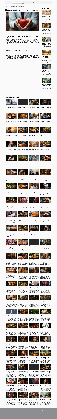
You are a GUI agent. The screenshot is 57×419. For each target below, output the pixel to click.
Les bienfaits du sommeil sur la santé (45, 134)
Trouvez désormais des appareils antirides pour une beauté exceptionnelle (45, 345)
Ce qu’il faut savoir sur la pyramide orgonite (23, 330)
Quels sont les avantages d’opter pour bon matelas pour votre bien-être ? (34, 149)
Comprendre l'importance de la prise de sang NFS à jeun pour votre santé (11, 163)
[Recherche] (17, 3)
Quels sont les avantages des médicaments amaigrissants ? (23, 191)
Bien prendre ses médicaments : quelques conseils (23, 401)
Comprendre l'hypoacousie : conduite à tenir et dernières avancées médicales (46, 107)
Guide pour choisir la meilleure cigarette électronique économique (11, 107)
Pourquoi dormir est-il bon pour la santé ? (45, 274)
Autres (43, 2)
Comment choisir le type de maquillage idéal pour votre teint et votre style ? (11, 121)
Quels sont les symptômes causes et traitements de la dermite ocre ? (11, 289)
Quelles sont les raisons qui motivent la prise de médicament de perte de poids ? (11, 177)
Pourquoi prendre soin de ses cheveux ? (34, 316)
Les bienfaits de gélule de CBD (45, 358)
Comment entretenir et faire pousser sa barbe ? (23, 372)
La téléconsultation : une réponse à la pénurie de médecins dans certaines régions (34, 121)
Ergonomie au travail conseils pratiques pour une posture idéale (46, 44)
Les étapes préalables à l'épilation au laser (11, 316)
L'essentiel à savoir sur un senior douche (45, 260)
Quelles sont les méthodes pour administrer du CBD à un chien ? (11, 345)
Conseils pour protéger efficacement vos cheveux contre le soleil (23, 275)
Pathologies (30, 2)
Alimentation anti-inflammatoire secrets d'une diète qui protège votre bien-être (46, 31)
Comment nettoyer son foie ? (45, 288)
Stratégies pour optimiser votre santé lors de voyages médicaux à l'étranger (46, 72)
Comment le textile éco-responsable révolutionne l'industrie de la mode (23, 135)
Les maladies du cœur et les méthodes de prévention (11, 387)
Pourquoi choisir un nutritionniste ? (23, 302)
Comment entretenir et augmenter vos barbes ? (34, 302)
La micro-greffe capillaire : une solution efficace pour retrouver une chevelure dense (23, 177)
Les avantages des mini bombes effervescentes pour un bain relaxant (46, 17)
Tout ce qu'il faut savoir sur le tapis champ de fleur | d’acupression (11, 247)
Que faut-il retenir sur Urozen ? (45, 330)
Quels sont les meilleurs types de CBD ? (34, 260)
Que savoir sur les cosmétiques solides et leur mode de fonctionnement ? (23, 247)
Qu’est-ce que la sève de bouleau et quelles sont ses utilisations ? (22, 121)
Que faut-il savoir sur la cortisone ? (34, 204)
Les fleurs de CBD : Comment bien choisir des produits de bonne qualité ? (45, 149)
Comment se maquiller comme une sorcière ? (45, 232)
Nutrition (39, 2)
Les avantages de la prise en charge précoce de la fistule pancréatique (34, 191)
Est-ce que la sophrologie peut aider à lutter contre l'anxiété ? (11, 135)
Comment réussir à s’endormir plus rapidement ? (23, 345)
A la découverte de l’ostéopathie (34, 288)
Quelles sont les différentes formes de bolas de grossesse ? (22, 205)
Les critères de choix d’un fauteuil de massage (34, 177)
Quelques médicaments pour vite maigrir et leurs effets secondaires (34, 219)
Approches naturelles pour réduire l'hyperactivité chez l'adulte (46, 58)
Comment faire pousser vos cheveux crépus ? (23, 358)
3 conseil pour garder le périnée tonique (34, 372)
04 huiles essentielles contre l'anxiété (34, 274)
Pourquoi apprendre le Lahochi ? (23, 316)
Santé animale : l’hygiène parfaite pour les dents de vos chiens (34, 401)
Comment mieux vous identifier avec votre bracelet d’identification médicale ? (11, 233)
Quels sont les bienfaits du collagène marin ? (23, 218)
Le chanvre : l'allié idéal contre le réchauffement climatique (23, 163)
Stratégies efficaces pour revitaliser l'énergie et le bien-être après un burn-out (46, 86)
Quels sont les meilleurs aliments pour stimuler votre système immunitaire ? (11, 191)
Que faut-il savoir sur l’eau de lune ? (45, 190)
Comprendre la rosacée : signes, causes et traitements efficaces (11, 149)
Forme (26, 2)
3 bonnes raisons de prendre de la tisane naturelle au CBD (23, 289)
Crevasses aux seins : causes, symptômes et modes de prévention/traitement (22, 107)
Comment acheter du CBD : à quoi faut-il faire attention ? (45, 163)
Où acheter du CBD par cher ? (11, 204)
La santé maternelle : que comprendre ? (22, 386)
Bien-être (34, 2)
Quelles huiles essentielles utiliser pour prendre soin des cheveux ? (34, 359)
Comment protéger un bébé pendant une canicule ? (34, 163)
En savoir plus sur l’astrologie (11, 372)
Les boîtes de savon (11, 273)
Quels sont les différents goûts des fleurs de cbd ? (45, 373)
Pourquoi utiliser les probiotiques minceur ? (45, 316)
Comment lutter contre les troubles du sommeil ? (23, 149)
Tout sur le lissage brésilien (11, 260)
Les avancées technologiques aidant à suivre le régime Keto (34, 135)
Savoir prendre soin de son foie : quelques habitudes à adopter (11, 401)
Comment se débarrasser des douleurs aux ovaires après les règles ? (45, 303)
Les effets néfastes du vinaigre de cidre (34, 330)
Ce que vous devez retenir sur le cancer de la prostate (45, 247)
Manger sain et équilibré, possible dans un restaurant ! (11, 331)
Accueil (6, 6)
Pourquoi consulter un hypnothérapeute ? (11, 358)
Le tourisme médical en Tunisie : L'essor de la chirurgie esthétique (34, 107)
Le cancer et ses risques (34, 385)
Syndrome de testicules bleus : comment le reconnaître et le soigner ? (34, 247)
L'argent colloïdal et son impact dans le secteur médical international (46, 121)
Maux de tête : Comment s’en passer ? (45, 386)
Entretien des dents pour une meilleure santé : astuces (45, 401)
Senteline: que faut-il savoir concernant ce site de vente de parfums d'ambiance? (11, 303)
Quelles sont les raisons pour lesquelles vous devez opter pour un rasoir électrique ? (46, 177)
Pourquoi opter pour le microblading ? (34, 344)
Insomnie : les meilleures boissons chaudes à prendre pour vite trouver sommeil (45, 219)
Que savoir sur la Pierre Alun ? (45, 204)
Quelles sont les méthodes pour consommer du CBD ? (22, 233)
